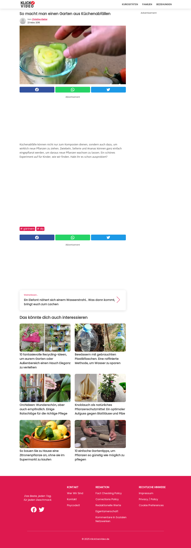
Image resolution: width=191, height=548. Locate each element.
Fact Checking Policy (109, 493)
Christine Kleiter (39, 19)
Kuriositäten (130, 4)
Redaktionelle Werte (108, 505)
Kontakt (72, 499)
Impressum (146, 493)
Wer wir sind (75, 493)
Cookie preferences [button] (151, 505)
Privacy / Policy (148, 499)
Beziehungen (164, 4)
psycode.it (73, 505)
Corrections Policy (107, 499)
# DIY (40, 228)
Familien (147, 4)
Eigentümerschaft (107, 511)
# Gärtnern (27, 228)
